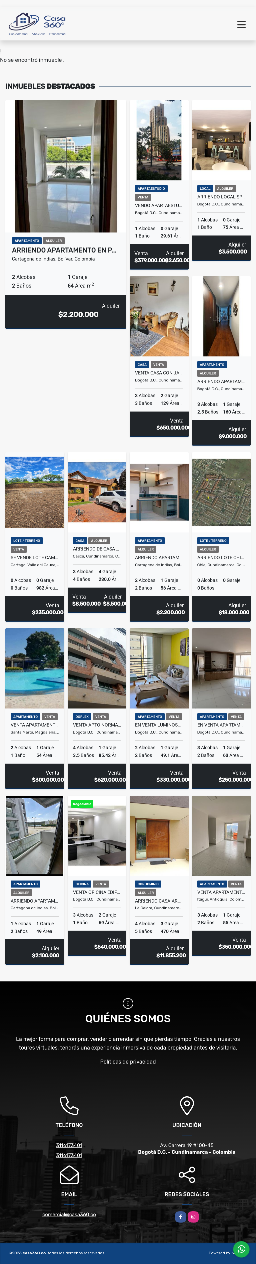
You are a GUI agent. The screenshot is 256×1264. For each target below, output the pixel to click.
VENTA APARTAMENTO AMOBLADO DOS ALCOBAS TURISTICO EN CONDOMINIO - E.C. (35, 725)
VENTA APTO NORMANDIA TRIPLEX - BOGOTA (97, 725)
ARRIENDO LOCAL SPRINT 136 (221, 196)
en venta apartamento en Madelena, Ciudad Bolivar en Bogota (221, 725)
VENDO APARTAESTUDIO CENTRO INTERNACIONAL (159, 205)
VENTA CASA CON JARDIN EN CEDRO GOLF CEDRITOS (159, 372)
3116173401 (69, 1145)
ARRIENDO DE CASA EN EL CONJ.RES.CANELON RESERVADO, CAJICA (97, 548)
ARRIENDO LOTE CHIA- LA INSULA (221, 557)
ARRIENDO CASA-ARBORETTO (159, 901)
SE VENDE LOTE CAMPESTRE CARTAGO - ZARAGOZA (35, 557)
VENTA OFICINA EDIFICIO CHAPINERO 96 (97, 892)
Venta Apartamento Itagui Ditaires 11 (221, 892)
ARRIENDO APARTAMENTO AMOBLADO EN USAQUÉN (221, 381)
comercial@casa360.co (69, 1215)
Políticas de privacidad (128, 1062)
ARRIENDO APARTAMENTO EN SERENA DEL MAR (159, 557)
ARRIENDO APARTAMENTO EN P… (64, 250)
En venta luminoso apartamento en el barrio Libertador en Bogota (159, 725)
